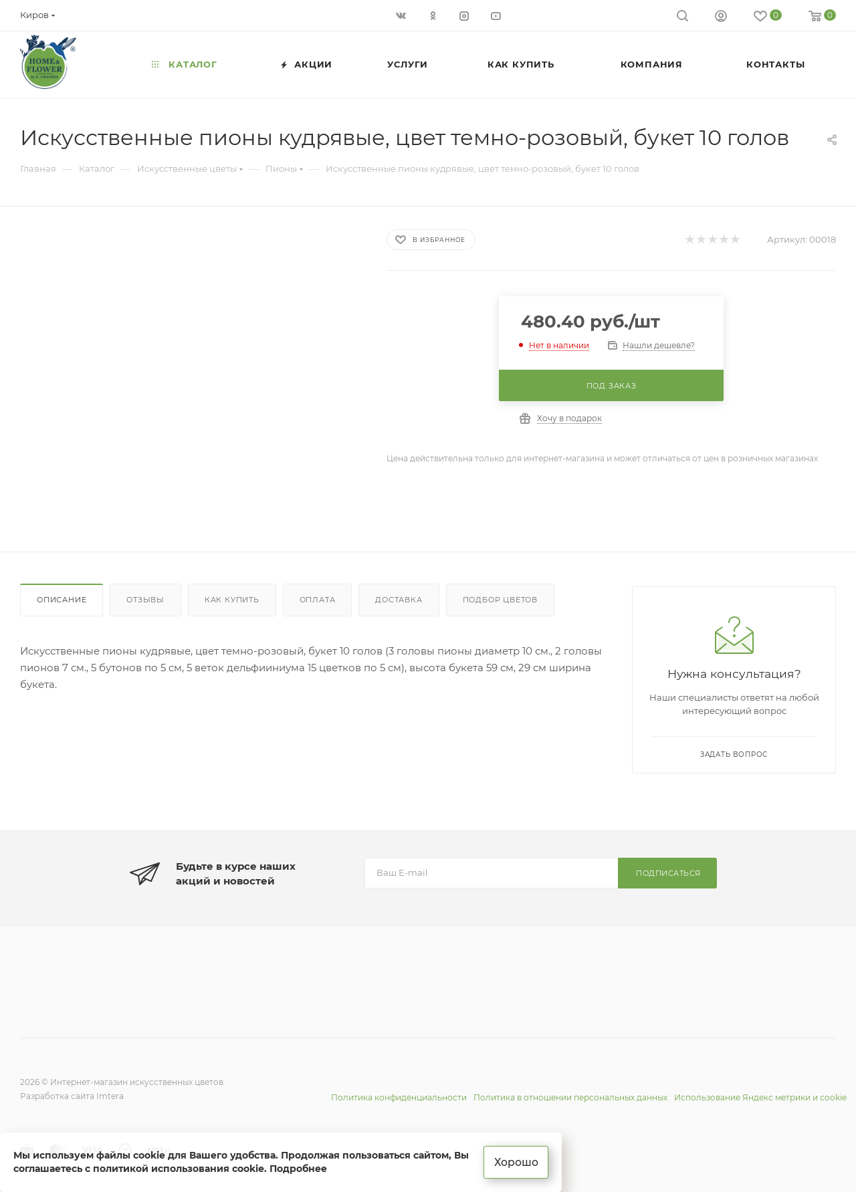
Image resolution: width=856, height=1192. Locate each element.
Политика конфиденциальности (399, 1097)
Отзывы (145, 599)
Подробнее (298, 1168)
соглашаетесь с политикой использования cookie (138, 1168)
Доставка (398, 599)
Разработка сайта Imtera (72, 1096)
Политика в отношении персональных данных (570, 1097)
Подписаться (668, 873)
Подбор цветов (500, 599)
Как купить (232, 599)
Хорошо (516, 1161)
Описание (61, 599)
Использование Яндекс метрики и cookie (760, 1097)
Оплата (318, 599)
